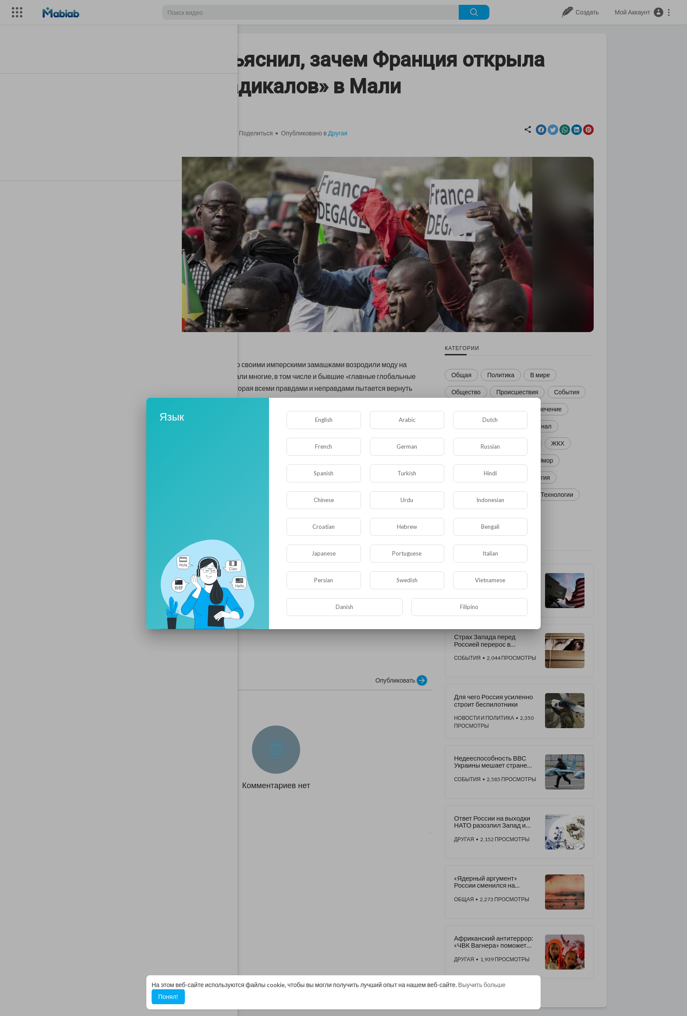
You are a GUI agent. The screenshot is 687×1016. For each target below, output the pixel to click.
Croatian (323, 526)
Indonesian (490, 499)
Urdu (406, 499)
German (407, 446)
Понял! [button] (168, 996)
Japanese (324, 553)
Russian (490, 446)
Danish (344, 606)
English (324, 419)
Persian (323, 580)
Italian (490, 553)
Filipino (469, 606)
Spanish (323, 473)
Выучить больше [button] (482, 984)
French (323, 446)
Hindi (490, 473)
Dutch (490, 419)
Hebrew (407, 526)
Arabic (407, 419)
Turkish (406, 473)
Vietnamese (490, 580)
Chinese (324, 499)
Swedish (407, 580)
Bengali (490, 526)
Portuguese (406, 553)
